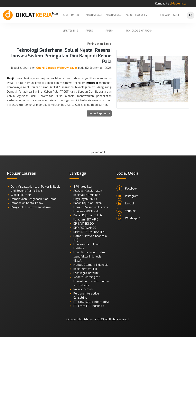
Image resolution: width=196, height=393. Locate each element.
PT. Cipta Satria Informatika (91, 302)
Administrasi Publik (114, 18)
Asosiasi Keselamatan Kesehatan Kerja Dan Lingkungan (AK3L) (87, 195)
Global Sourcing (21, 195)
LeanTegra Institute (86, 273)
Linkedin (126, 203)
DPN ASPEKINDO (83, 224)
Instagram (127, 196)
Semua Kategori (169, 15)
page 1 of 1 (98, 152)
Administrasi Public (94, 18)
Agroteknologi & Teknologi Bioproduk (139, 18)
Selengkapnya (99, 113)
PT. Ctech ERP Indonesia (88, 306)
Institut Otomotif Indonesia (90, 265)
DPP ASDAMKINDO (84, 228)
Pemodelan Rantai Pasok (27, 203)
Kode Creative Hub (85, 269)
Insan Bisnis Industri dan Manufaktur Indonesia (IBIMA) (89, 257)
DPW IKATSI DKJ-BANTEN (89, 232)
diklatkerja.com (179, 3)
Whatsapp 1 (128, 218)
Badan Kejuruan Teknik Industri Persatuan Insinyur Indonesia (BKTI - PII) (90, 207)
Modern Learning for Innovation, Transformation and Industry (91, 281)
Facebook (127, 188)
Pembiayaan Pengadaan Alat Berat (33, 199)
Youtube (126, 211)
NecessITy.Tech (83, 289)
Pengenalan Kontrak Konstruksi (31, 207)
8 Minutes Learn (83, 187)
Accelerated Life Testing (71, 18)
